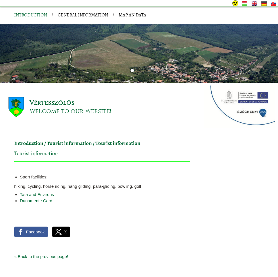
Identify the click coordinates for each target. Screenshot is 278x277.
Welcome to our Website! (70, 80)
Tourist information (69, 112)
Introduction (28, 112)
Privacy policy (46, 256)
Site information (78, 256)
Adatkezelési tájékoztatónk (95, 271)
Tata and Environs (37, 163)
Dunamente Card (36, 169)
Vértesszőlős (52, 72)
